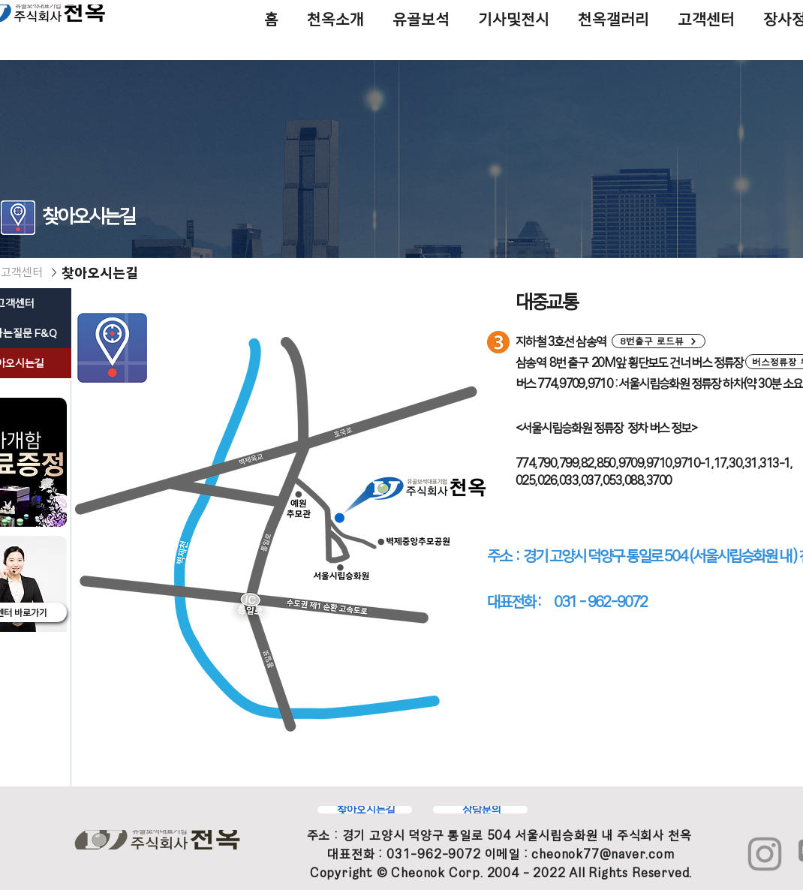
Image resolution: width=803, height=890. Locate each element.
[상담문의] (480, 809)
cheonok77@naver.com (602, 853)
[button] (658, 341)
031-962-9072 (433, 853)
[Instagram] (764, 853)
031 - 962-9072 (600, 601)
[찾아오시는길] (364, 809)
